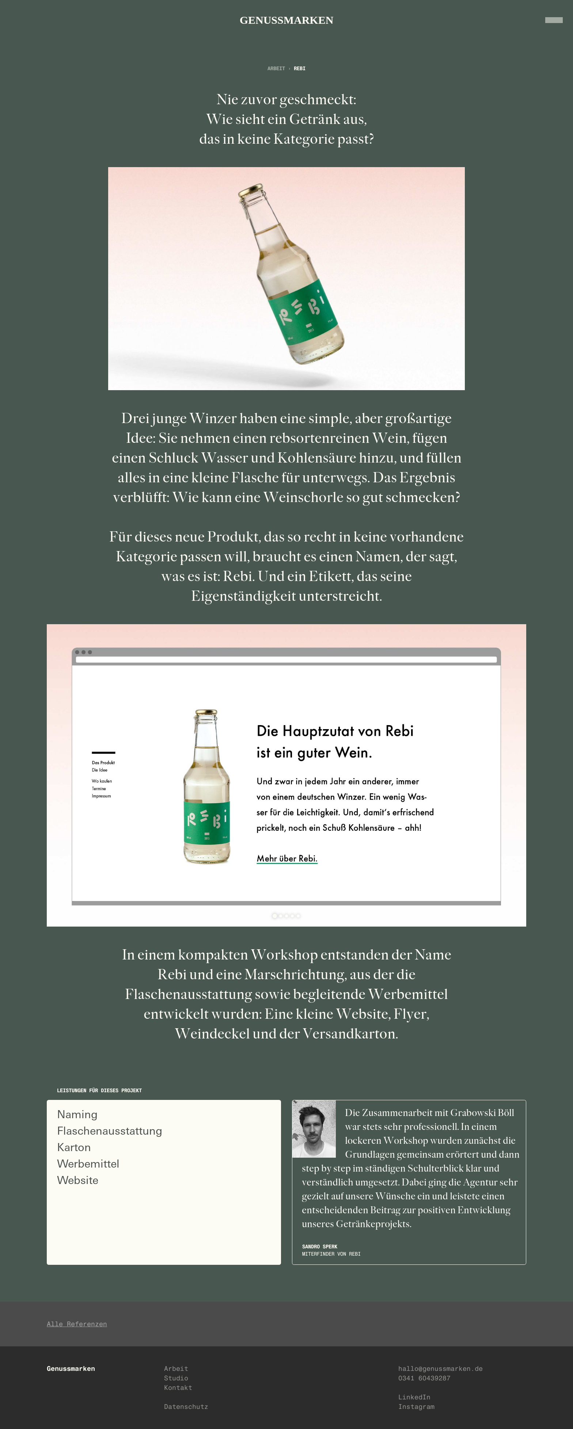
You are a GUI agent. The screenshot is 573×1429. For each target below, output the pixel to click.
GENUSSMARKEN (287, 20)
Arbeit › (280, 68)
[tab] (275, 916)
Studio (176, 1378)
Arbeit (176, 1368)
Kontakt (178, 1387)
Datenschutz (186, 1406)
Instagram (416, 1406)
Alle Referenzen (77, 1324)
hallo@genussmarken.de (440, 1368)
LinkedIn (414, 1397)
